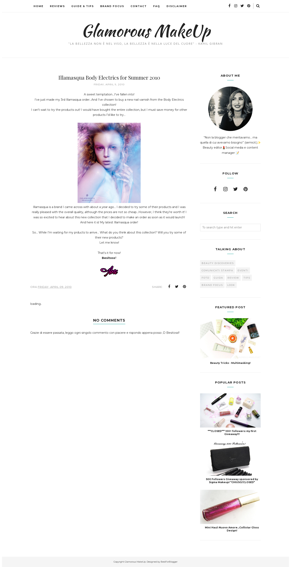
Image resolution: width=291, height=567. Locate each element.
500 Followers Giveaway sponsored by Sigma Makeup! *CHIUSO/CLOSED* (232, 481)
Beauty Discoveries (218, 263)
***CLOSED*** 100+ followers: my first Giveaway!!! (232, 433)
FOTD (205, 277)
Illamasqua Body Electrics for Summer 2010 (109, 77)
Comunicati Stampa (217, 270)
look (231, 285)
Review (233, 277)
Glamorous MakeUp (145, 30)
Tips (247, 277)
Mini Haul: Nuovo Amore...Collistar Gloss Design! (232, 529)
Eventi (243, 270)
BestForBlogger (169, 561)
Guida (218, 277)
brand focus (212, 285)
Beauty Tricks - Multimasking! (230, 362)
